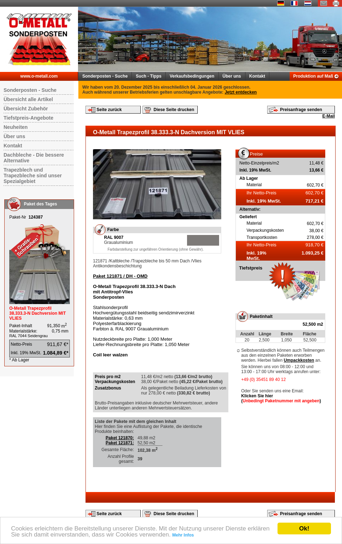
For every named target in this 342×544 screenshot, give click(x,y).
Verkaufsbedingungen (192, 76)
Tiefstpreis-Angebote (28, 118)
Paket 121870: (120, 437)
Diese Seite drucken (174, 109)
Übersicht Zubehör (26, 108)
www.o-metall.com (39, 76)
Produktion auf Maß (313, 76)
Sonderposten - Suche (105, 76)
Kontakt (257, 76)
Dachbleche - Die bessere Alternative (34, 157)
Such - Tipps (148, 76)
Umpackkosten (299, 360)
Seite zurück (109, 109)
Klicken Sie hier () (281, 398)
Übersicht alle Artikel (28, 99)
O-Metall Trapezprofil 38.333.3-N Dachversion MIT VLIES (37, 313)
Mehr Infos (183, 535)
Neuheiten (16, 127)
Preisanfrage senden (301, 109)
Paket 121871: (120, 442)
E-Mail (328, 116)
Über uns (232, 76)
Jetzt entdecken (241, 92)
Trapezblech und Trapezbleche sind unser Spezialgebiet (33, 175)
